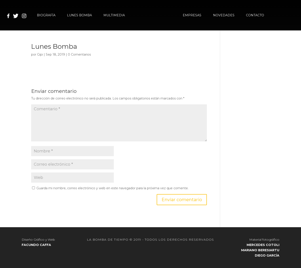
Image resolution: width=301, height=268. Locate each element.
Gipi (40, 54)
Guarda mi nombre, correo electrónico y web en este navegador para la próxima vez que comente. (112, 188)
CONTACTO (255, 15)
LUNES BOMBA (79, 15)
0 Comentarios (79, 54)
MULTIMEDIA (114, 15)
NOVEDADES (223, 15)
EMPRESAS (192, 15)
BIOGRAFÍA (46, 15)
